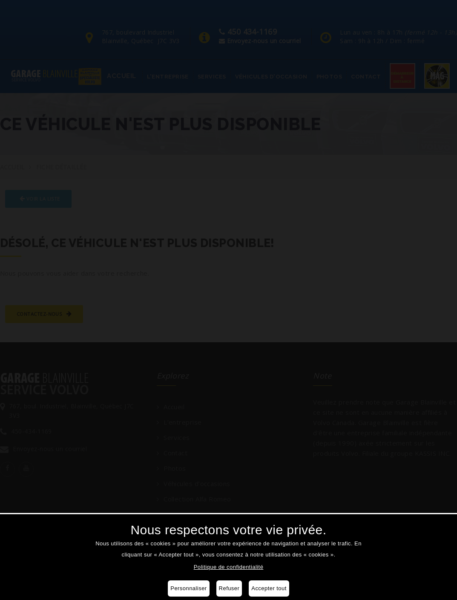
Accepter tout (268, 588)
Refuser (229, 588)
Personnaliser (188, 588)
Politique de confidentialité (229, 567)
